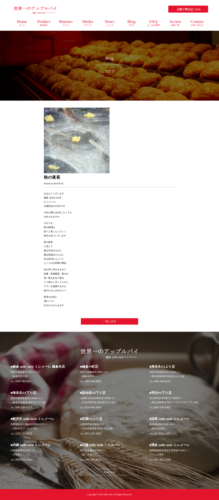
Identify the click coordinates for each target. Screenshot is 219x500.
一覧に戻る (109, 321)
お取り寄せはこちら (189, 9)
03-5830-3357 (162, 433)
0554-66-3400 (93, 407)
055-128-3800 (93, 433)
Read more (109, 472)
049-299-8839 (93, 459)
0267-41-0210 (23, 433)
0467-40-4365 (23, 381)
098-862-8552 (23, 459)
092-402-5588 (162, 459)
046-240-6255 (162, 381)
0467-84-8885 (93, 381)
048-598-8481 (162, 407)
